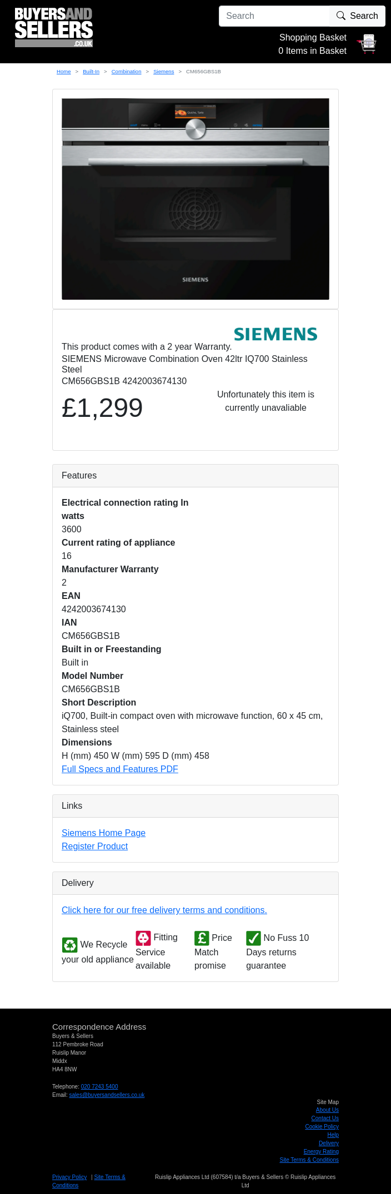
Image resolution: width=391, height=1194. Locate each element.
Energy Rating (321, 1151)
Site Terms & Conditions (309, 1160)
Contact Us (325, 1118)
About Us (327, 1110)
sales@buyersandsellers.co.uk (107, 1095)
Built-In (91, 71)
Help (333, 1135)
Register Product (95, 846)
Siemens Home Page (104, 833)
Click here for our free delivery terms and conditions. (164, 910)
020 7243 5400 (99, 1087)
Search (357, 16)
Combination (127, 71)
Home (64, 71)
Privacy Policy (69, 1177)
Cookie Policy (322, 1127)
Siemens (163, 71)
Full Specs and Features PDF (120, 769)
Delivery (329, 1143)
